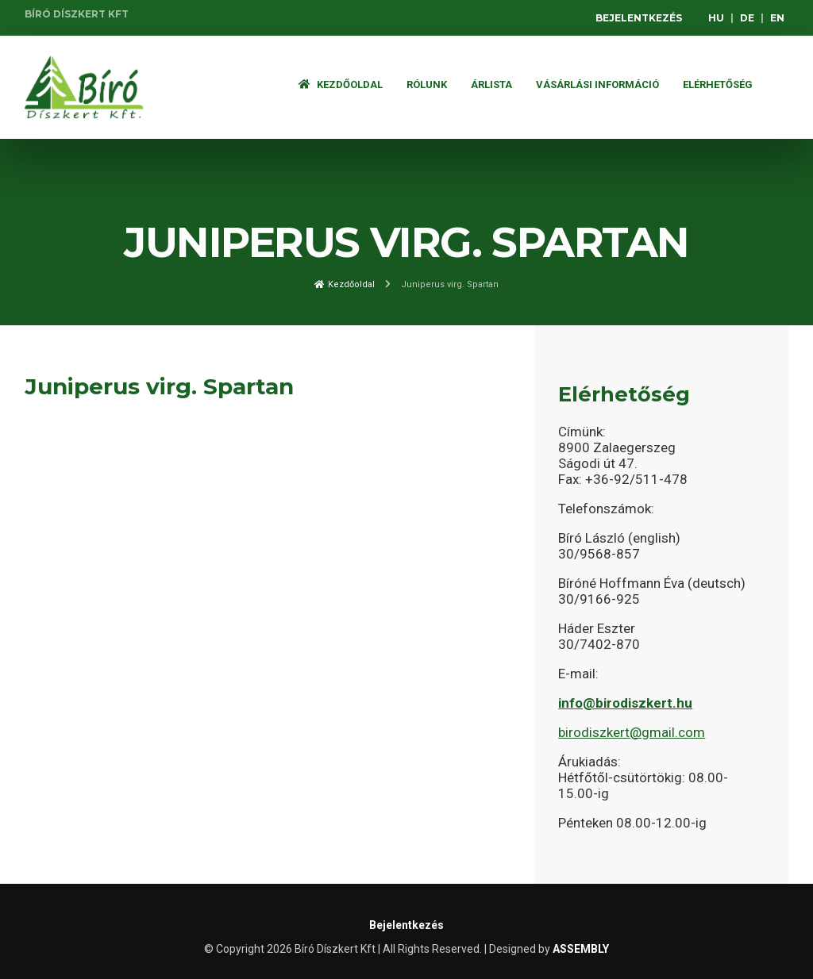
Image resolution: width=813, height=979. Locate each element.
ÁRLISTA (491, 84)
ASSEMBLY (581, 949)
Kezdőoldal (341, 84)
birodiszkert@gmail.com (631, 732)
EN (777, 18)
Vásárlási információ (597, 84)
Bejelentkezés (638, 18)
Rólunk (426, 84)
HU (716, 18)
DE (747, 18)
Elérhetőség (718, 84)
